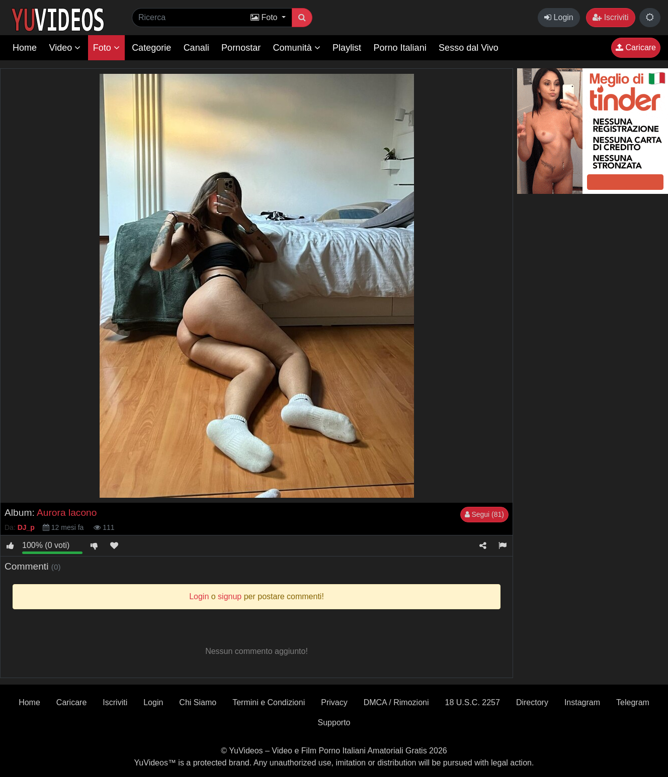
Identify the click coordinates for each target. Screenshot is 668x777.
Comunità (296, 48)
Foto (106, 48)
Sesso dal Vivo (468, 48)
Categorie (151, 48)
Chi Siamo (197, 702)
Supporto (334, 722)
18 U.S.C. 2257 (472, 702)
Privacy (334, 702)
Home (25, 48)
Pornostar (241, 48)
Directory (532, 702)
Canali (196, 48)
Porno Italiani (400, 48)
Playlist (346, 48)
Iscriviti (610, 17)
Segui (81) (484, 514)
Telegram (632, 702)
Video (64, 48)
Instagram (582, 702)
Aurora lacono (67, 512)
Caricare (636, 47)
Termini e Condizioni (268, 702)
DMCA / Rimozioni (396, 702)
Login (558, 17)
